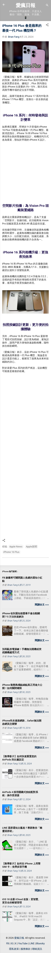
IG (12, 943)
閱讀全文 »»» (42, 604)
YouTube (23, 943)
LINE (31, 943)
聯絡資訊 (37, 948)
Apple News (15, 546)
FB (7, 943)
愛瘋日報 (25, 5)
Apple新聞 (31, 546)
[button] (47, 25)
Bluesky (40, 943)
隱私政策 (14, 948)
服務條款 (25, 948)
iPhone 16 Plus (11, 552)
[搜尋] (47, 5)
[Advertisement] (25, 170)
